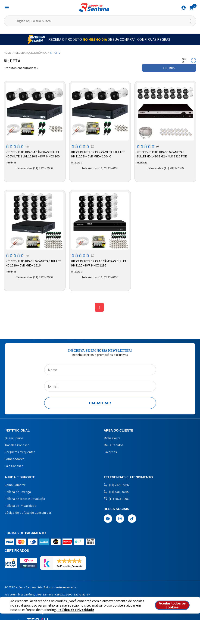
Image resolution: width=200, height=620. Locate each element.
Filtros (169, 68)
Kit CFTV (55, 52)
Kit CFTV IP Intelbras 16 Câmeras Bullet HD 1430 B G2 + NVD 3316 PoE (162, 154)
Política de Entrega (18, 492)
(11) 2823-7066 (116, 485)
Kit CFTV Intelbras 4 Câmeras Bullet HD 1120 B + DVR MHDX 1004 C (98, 154)
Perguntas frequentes (20, 452)
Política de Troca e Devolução (25, 499)
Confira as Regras (153, 39)
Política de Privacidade (75, 609)
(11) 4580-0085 (116, 492)
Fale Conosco (14, 466)
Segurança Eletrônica (31, 52)
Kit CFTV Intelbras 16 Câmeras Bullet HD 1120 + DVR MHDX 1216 (98, 263)
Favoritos (110, 452)
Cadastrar (100, 403)
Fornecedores (15, 459)
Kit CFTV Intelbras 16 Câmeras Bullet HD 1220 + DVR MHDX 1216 (33, 263)
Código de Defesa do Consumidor (28, 512)
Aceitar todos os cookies (172, 605)
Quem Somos (14, 438)
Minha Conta (112, 438)
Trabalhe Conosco (17, 445)
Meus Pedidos (113, 445)
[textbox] (100, 21)
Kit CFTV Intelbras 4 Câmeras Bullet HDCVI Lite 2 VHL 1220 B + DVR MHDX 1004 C (33, 154)
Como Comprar (15, 485)
